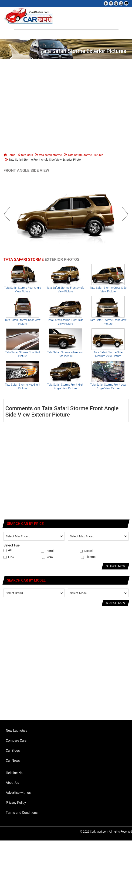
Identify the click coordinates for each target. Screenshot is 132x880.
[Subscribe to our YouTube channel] (126, 3)
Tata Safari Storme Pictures (85, 155)
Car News (13, 760)
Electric (88, 557)
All (7, 550)
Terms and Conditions (22, 812)
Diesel (86, 551)
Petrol (47, 551)
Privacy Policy (16, 802)
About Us (12, 782)
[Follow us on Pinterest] (116, 3)
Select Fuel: (12, 545)
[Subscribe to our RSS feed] (121, 3)
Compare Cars (16, 740)
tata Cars (27, 155)
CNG (47, 557)
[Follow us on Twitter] (111, 3)
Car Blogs (13, 750)
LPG (8, 557)
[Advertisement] (43, 104)
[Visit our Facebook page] (106, 3)
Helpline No (14, 773)
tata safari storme (50, 155)
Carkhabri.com (99, 831)
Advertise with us (18, 792)
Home (9, 155)
